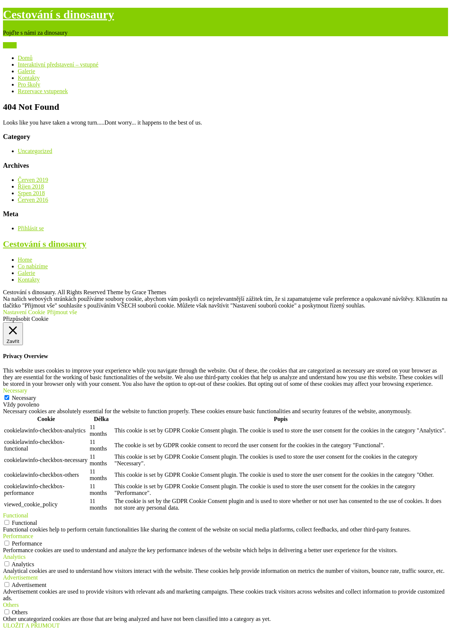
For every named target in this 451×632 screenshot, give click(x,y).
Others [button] (11, 605)
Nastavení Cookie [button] (24, 312)
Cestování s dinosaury (58, 14)
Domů (25, 58)
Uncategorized (35, 151)
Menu (10, 45)
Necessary (24, 398)
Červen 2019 (33, 180)
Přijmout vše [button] (62, 312)
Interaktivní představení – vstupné (58, 64)
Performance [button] (18, 536)
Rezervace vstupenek (43, 91)
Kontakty (29, 78)
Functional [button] (15, 515)
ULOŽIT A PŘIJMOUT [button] (31, 625)
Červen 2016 (33, 200)
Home (25, 259)
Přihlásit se (31, 228)
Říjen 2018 (31, 186)
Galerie (26, 71)
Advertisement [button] (20, 577)
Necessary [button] (15, 390)
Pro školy (29, 84)
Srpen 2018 (31, 193)
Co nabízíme (33, 266)
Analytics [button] (14, 557)
